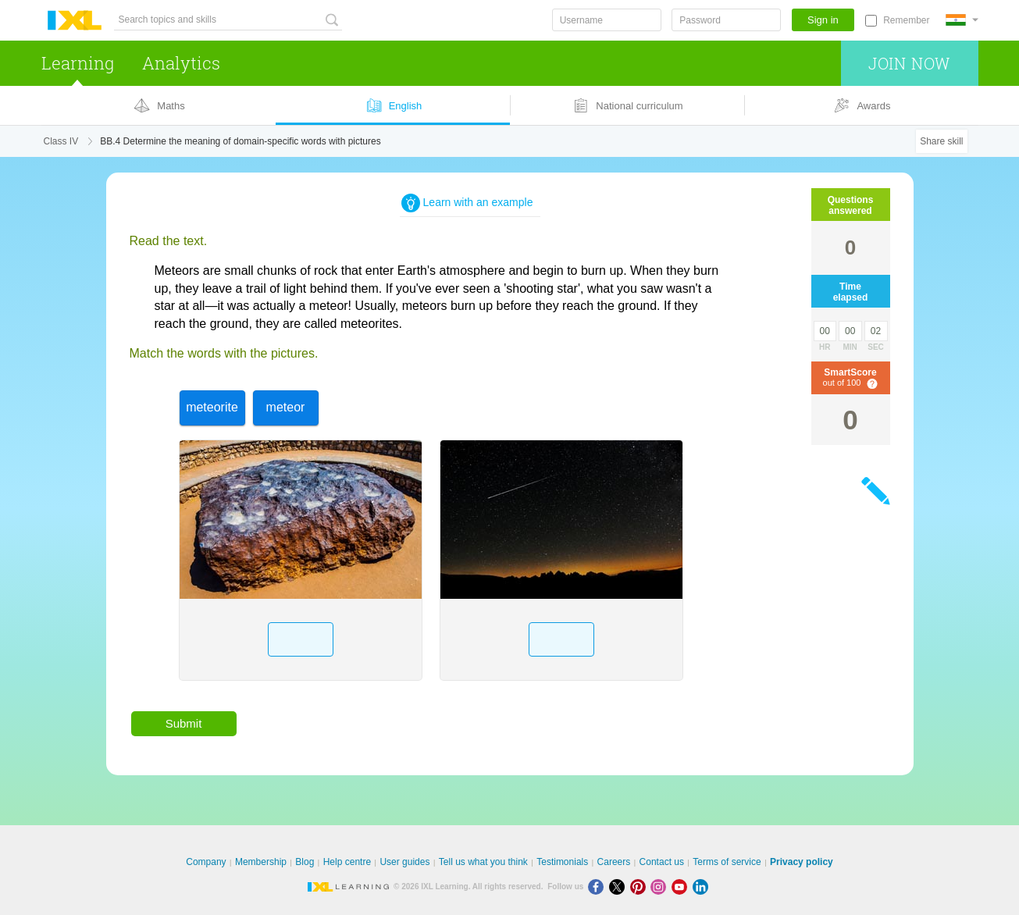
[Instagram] (661, 886)
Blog (304, 861)
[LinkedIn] (702, 886)
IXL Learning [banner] (74, 21)
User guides (404, 861)
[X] (619, 886)
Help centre (347, 861)
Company (206, 861)
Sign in (823, 20)
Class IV (61, 141)
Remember (906, 20)
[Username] (606, 20)
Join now (909, 63)
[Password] (726, 20)
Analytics (181, 63)
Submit (184, 723)
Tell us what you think (483, 861)
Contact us (662, 861)
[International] (962, 20)
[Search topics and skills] (228, 19)
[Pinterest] (640, 886)
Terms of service (727, 861)
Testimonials (562, 861)
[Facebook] (598, 886)
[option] (212, 407)
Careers (614, 861)
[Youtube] (682, 886)
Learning (77, 63)
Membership (261, 861)
